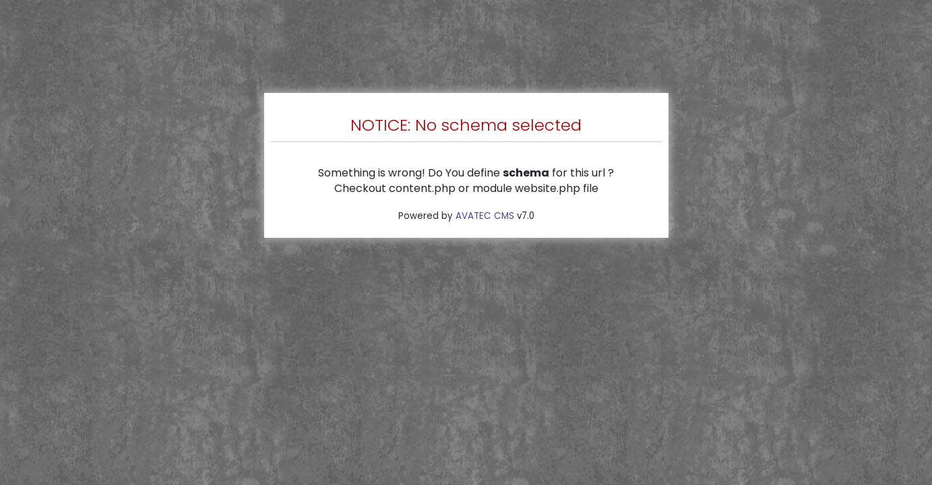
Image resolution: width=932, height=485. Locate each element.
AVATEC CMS (485, 215)
